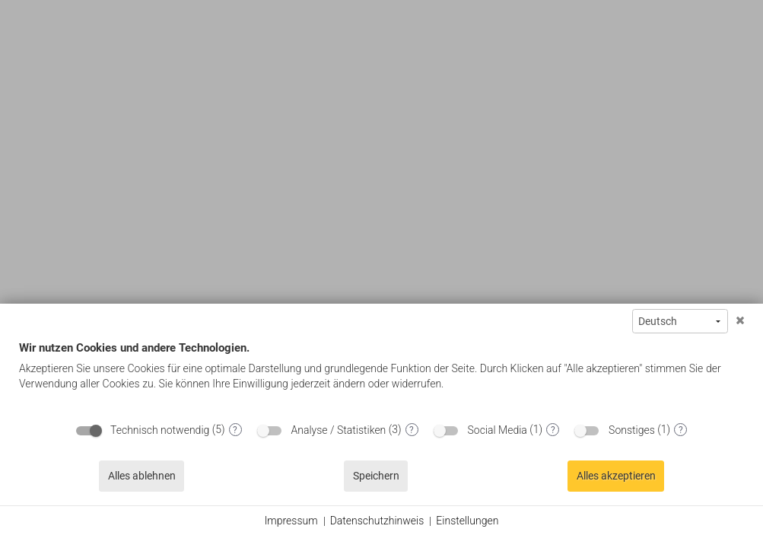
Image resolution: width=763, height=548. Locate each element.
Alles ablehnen (142, 476)
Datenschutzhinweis (377, 521)
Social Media (497, 430)
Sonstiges (632, 430)
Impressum (291, 521)
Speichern (376, 476)
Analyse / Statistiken (338, 430)
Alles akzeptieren (616, 476)
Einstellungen (467, 521)
